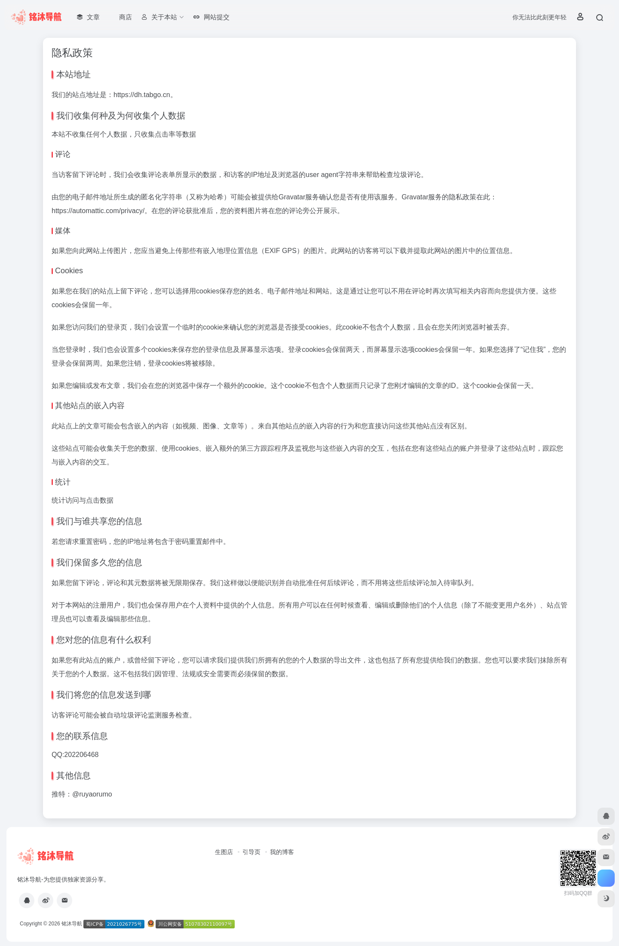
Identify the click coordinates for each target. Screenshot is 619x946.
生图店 (224, 851)
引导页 (251, 851)
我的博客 (282, 851)
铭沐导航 (71, 924)
